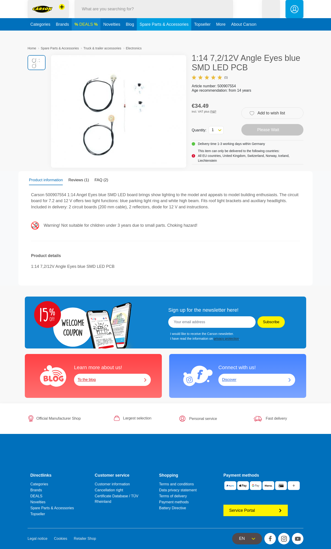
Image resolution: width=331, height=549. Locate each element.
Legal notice (37, 539)
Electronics (134, 48)
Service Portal (255, 510)
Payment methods (174, 502)
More (220, 35)
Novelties (111, 35)
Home (32, 48)
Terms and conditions (176, 484)
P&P (213, 111)
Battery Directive (172, 508)
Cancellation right (109, 490)
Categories (40, 35)
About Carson (243, 35)
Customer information (112, 484)
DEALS (86, 35)
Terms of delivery (173, 496)
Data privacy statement (178, 490)
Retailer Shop (85, 539)
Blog (130, 35)
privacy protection (226, 338)
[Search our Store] (153, 15)
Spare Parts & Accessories (164, 35)
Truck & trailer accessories (102, 48)
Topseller (202, 35)
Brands (62, 35)
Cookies (60, 539)
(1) (210, 77)
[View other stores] (62, 12)
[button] (271, 15)
